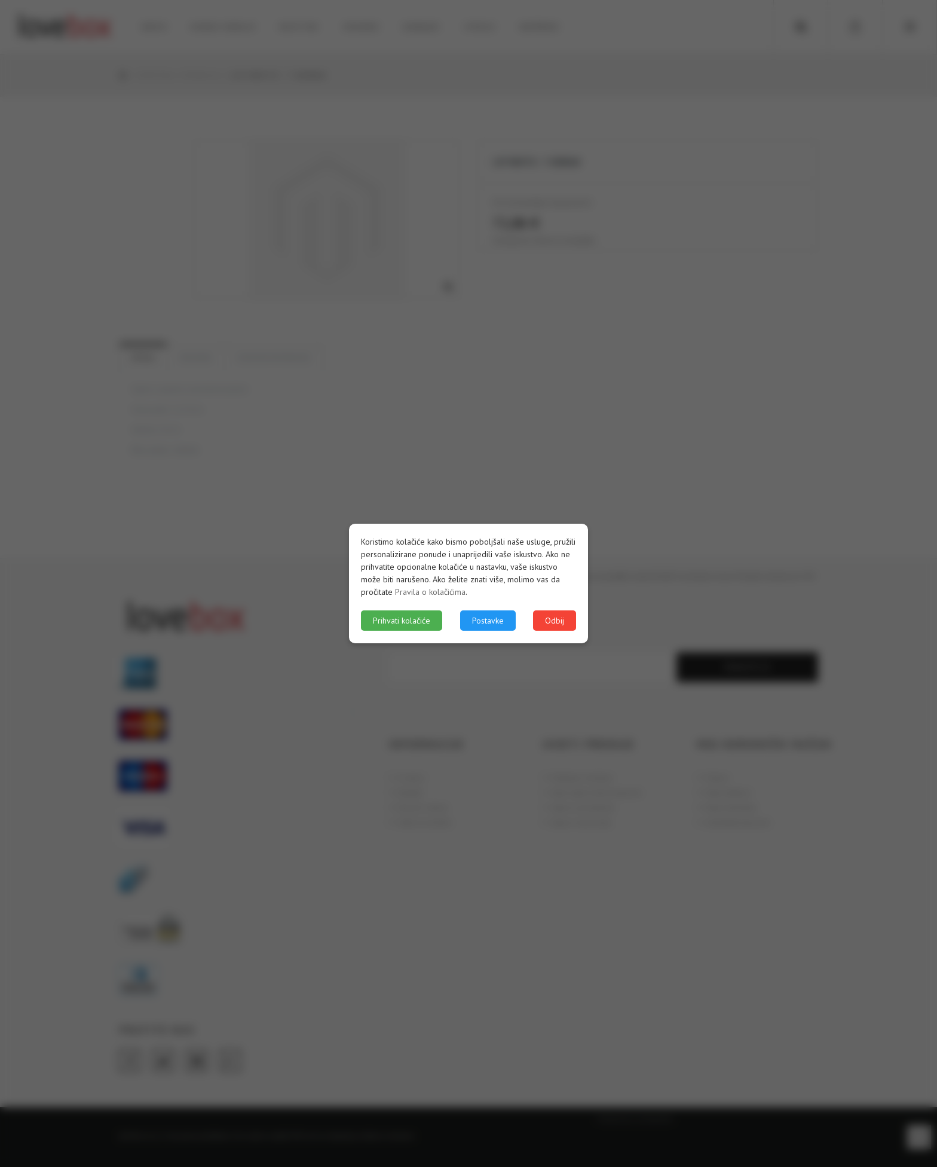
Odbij (554, 620)
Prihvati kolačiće (401, 620)
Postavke (488, 620)
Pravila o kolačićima (430, 591)
